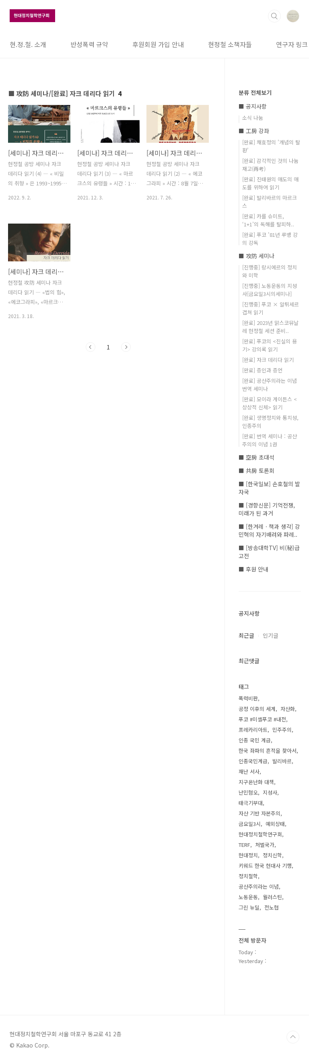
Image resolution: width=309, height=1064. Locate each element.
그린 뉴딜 (249, 907)
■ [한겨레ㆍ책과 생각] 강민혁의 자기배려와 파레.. (269, 530)
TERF (244, 844)
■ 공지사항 (253, 106)
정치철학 (248, 876)
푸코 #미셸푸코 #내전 (262, 719)
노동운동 (248, 897)
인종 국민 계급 (255, 740)
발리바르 (282, 761)
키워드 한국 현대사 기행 (265, 865)
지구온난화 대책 (256, 782)
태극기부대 (251, 803)
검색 (274, 16)
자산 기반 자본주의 (259, 813)
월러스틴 (272, 897)
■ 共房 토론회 (256, 470)
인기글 (270, 635)
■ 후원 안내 (253, 569)
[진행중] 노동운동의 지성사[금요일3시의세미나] (269, 290)
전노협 (271, 907)
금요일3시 (250, 824)
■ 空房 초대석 (256, 457)
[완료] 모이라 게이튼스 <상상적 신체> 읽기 (269, 403)
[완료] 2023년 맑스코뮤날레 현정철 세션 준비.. (270, 327)
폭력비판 (248, 698)
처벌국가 (264, 844)
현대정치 (248, 855)
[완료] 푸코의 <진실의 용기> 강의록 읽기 (269, 345)
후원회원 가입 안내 (158, 44)
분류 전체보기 (255, 92)
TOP (292, 1037)
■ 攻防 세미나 (256, 256)
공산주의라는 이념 (259, 886)
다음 (126, 347)
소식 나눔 (252, 117)
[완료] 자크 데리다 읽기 (268, 360)
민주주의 (282, 729)
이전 (90, 347)
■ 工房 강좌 (254, 131)
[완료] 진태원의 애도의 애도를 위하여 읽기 (270, 183)
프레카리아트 (253, 729)
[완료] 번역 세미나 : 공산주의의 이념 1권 (269, 440)
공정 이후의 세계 (257, 709)
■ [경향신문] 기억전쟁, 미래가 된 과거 (267, 509)
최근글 (246, 635)
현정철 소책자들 (230, 44)
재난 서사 (249, 771)
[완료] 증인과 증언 (262, 370)
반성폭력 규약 (89, 44)
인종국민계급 (253, 761)
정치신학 (272, 855)
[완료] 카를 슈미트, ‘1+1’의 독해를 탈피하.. (268, 220)
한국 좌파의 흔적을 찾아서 (268, 750)
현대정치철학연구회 (260, 834)
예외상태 (275, 824)
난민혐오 (248, 792)
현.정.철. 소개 (28, 44)
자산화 (287, 709)
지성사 (270, 792)
